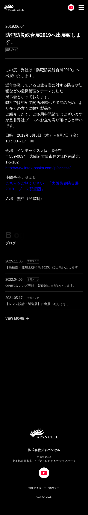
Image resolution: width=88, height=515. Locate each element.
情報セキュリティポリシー (44, 487)
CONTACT (27, 384)
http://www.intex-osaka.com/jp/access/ (38, 168)
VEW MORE (17, 322)
